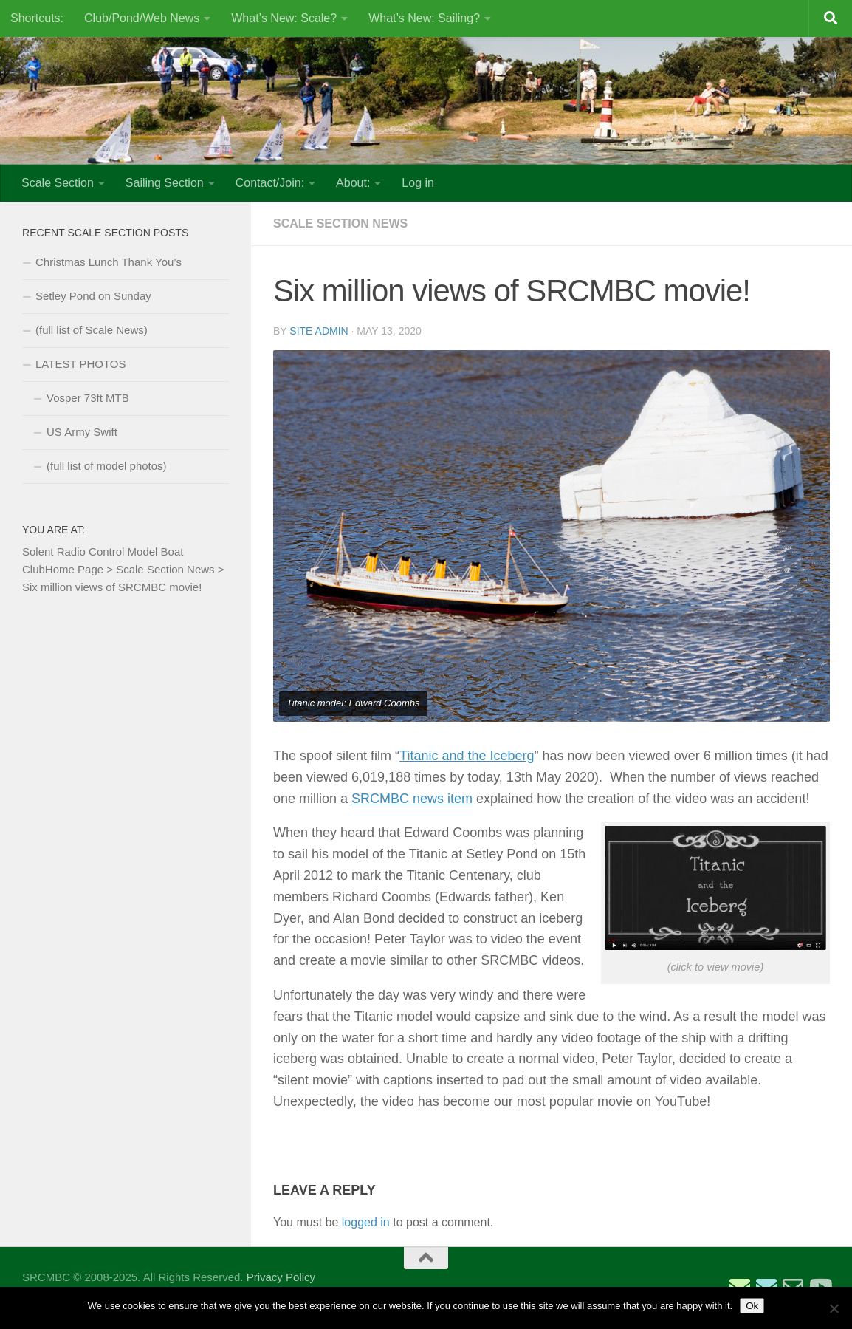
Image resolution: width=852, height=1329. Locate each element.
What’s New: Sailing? (424, 18)
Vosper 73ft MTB (88, 398)
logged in (366, 1222)
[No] (833, 1308)
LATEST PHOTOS (80, 364)
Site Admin (318, 331)
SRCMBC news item (412, 798)
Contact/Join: (270, 183)
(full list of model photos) (107, 465)
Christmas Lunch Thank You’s (108, 262)
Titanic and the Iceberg (466, 755)
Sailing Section (165, 183)
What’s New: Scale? (284, 18)
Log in (418, 183)
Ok (752, 1305)
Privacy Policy (281, 1277)
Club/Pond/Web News (141, 18)
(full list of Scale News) (91, 330)
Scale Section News (340, 223)
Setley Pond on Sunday (93, 296)
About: (353, 183)
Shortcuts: (36, 18)
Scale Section (57, 183)
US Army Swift (82, 432)
